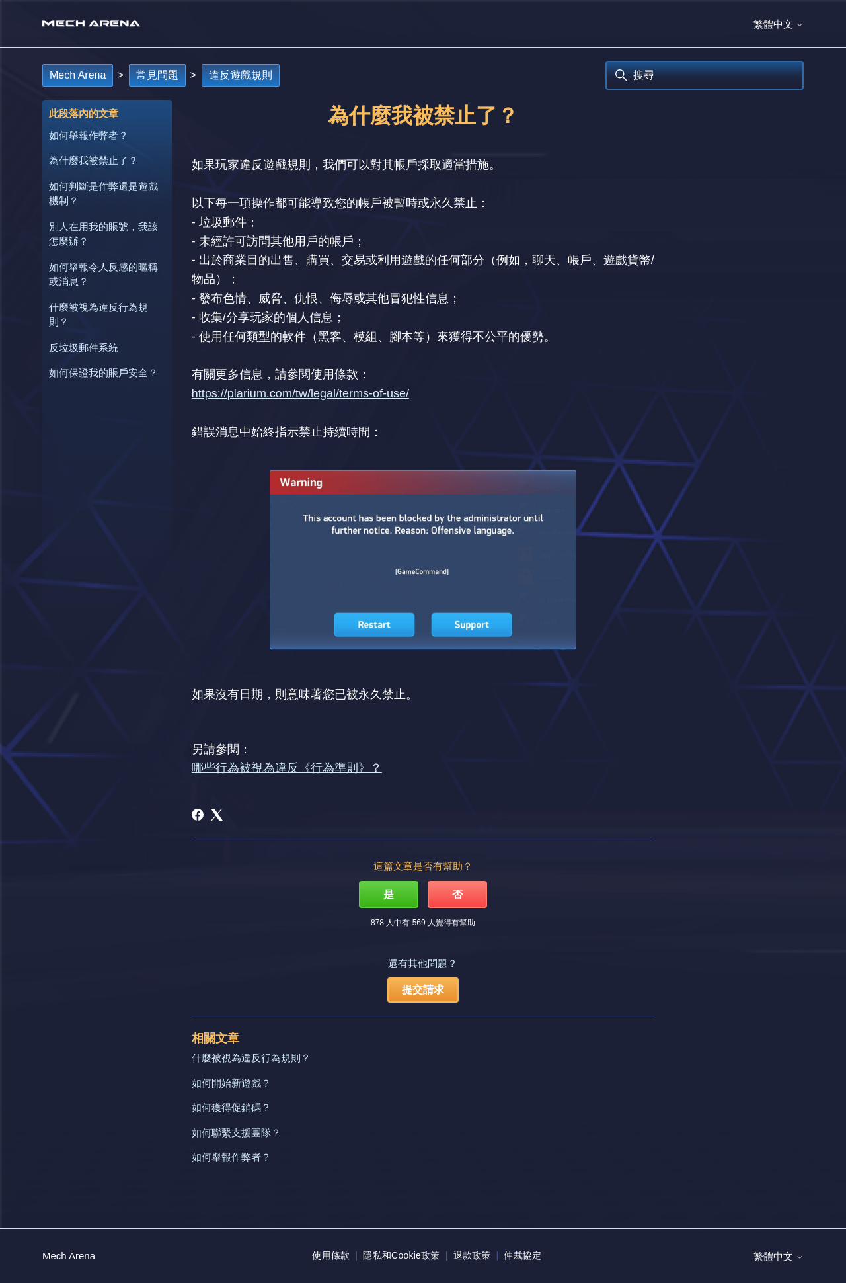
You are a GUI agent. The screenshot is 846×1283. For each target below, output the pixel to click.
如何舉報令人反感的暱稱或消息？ (103, 274)
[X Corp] (217, 815)
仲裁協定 (522, 1255)
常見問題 (157, 75)
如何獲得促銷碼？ (231, 1107)
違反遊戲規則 (240, 75)
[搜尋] (704, 75)
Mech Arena (78, 75)
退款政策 (472, 1255)
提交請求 (423, 989)
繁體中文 (778, 24)
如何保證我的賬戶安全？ (103, 372)
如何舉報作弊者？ (88, 135)
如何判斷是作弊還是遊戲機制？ (103, 194)
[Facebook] (198, 815)
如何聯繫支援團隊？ (236, 1132)
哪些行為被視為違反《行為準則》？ (287, 767)
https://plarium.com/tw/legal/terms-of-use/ (300, 393)
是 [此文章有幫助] (388, 894)
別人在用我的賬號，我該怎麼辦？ (103, 234)
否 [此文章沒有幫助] (457, 894)
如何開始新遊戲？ (231, 1083)
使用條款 (331, 1255)
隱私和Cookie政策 (401, 1255)
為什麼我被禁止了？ (93, 160)
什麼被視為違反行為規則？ (98, 315)
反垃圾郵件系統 (83, 347)
